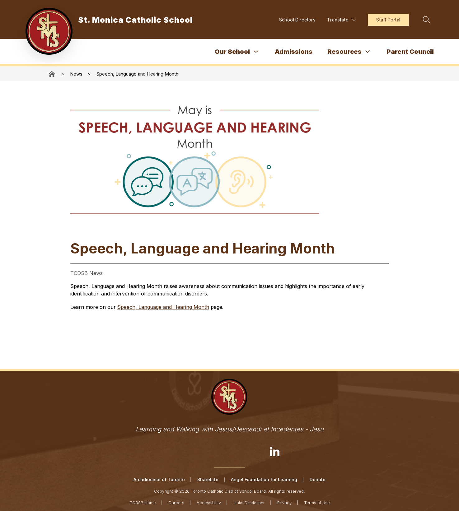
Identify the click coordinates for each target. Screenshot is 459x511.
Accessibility (209, 502)
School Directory (296, 19)
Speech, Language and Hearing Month (137, 74)
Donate (318, 479)
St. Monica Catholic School (52, 74)
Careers (176, 502)
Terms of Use (317, 502)
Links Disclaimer (249, 502)
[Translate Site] (341, 20)
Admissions (293, 51)
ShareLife (207, 479)
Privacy (284, 502)
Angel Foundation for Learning (264, 479)
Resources (344, 51)
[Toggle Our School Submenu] (256, 52)
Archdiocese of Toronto (159, 479)
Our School (232, 51)
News (76, 74)
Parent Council (410, 51)
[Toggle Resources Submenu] (368, 52)
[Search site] (425, 19)
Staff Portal (387, 19)
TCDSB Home (142, 502)
